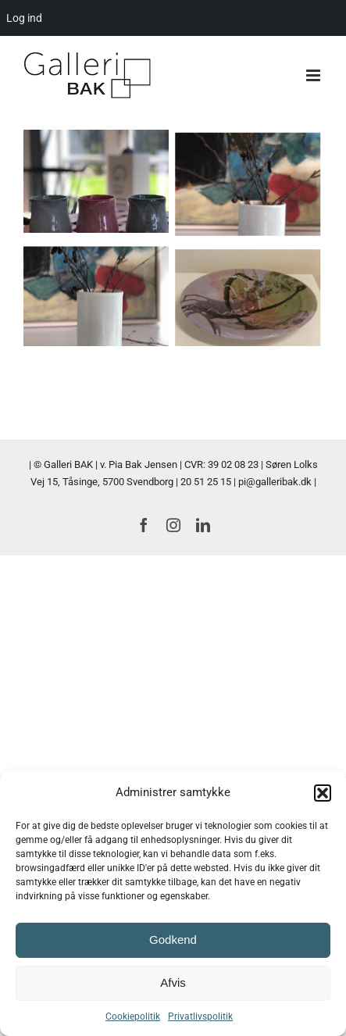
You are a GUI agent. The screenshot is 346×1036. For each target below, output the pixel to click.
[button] (322, 793)
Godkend (173, 939)
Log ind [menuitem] (24, 18)
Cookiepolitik (132, 1016)
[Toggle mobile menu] (314, 75)
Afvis (173, 982)
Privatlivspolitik (200, 1016)
